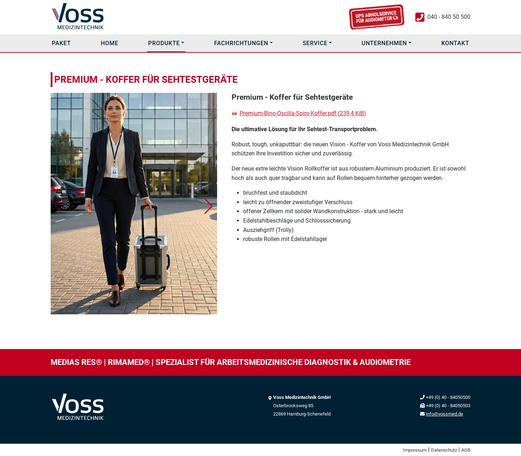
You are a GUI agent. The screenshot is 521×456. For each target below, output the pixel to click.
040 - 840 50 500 (448, 16)
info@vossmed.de (444, 414)
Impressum (415, 450)
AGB (465, 450)
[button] (208, 206)
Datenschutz (444, 450)
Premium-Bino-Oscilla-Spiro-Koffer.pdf (303, 113)
